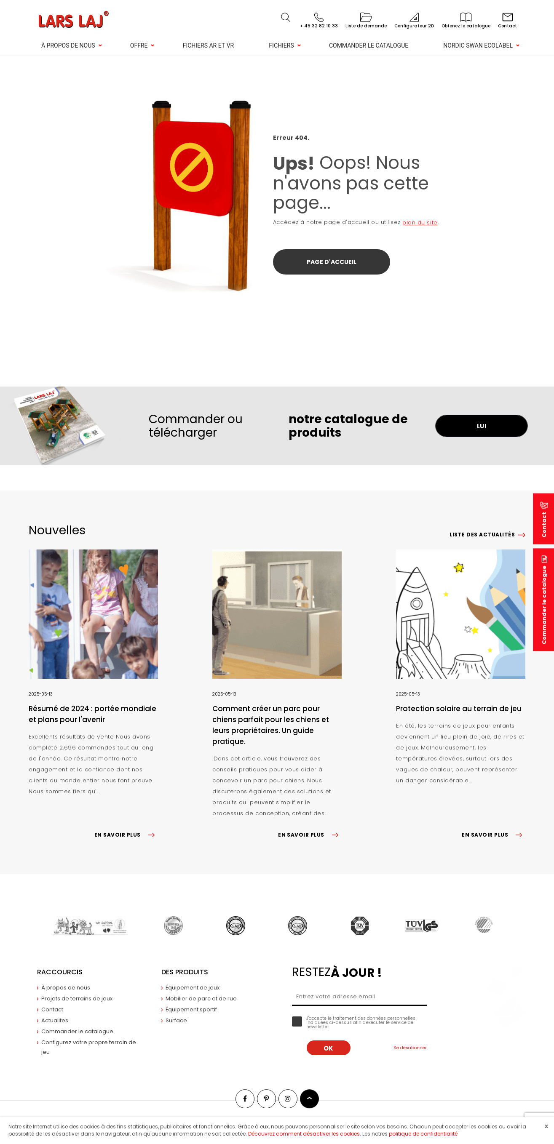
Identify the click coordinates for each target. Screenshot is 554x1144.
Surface (176, 1020)
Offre (139, 45)
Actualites (54, 1020)
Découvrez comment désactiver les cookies (304, 1133)
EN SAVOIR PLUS (126, 834)
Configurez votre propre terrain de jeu (88, 1047)
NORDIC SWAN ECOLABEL (478, 45)
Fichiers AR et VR (208, 45)
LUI (482, 426)
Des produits (184, 972)
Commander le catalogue (368, 45)
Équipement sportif (191, 1009)
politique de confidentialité (423, 1133)
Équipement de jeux (192, 988)
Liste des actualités (482, 534)
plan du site (419, 223)
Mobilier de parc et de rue (201, 999)
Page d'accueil (331, 262)
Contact (52, 1009)
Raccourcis (60, 972)
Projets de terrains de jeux (76, 999)
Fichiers (281, 45)
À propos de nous (68, 45)
